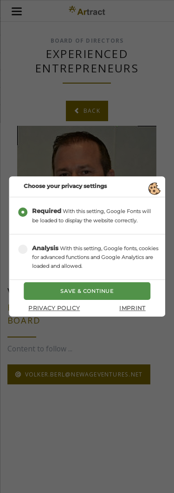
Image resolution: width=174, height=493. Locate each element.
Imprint (132, 308)
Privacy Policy (54, 308)
